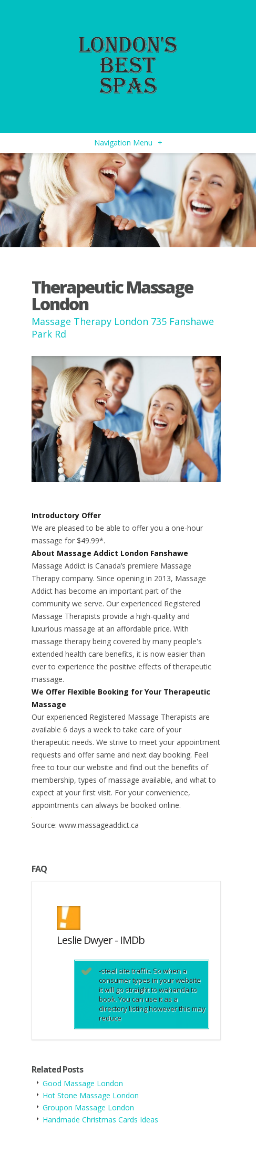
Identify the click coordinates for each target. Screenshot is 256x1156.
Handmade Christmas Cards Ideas (100, 1120)
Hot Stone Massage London (91, 1095)
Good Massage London (83, 1083)
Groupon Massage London (88, 1107)
